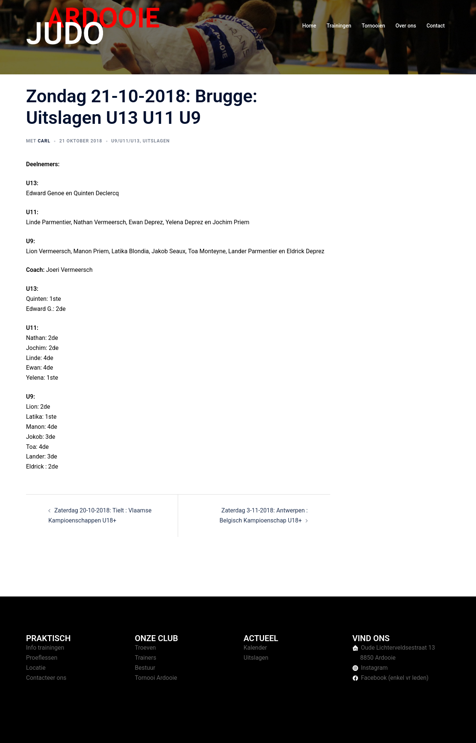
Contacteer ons (46, 677)
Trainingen (339, 26)
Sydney (170, 730)
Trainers (146, 657)
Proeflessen (41, 657)
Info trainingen (45, 647)
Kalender (255, 647)
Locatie (35, 667)
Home (309, 26)
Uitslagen (156, 141)
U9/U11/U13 (125, 141)
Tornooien (373, 26)
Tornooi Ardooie (156, 677)
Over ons (406, 26)
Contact (436, 26)
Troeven (145, 647)
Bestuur (145, 667)
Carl (44, 141)
